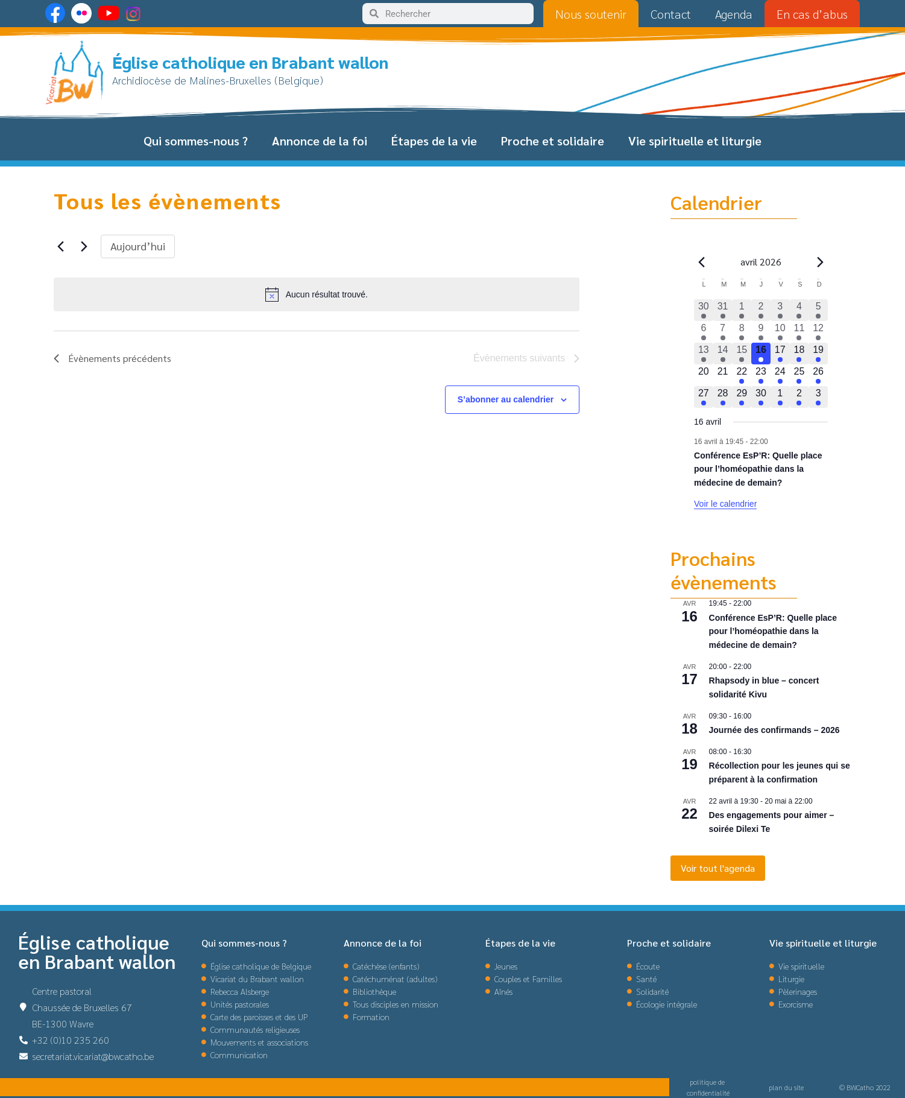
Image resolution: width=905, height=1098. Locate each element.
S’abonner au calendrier (506, 399)
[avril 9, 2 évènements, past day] (761, 332)
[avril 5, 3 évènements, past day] (818, 310)
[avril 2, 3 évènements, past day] (761, 310)
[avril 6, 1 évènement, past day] (703, 332)
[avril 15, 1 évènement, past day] (741, 353)
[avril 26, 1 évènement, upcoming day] (818, 375)
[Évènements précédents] (61, 246)
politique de (708, 1082)
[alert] (317, 294)
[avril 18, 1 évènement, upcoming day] (799, 353)
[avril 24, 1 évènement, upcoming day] (780, 375)
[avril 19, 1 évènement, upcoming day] (818, 353)
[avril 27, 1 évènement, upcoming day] (703, 397)
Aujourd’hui (137, 246)
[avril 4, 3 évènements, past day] (799, 310)
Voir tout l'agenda (718, 868)
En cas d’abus (812, 14)
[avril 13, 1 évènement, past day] (703, 353)
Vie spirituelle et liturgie (695, 140)
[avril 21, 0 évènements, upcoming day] (723, 375)
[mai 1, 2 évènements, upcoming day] (780, 397)
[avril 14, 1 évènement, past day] (723, 353)
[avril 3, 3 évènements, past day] (780, 310)
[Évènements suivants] (84, 246)
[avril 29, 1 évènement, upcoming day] (741, 397)
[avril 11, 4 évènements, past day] (799, 332)
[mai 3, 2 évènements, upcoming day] (818, 397)
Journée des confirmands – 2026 (774, 730)
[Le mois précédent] (820, 262)
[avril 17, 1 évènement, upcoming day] (780, 353)
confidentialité (708, 1092)
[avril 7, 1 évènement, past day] (723, 332)
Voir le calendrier (725, 504)
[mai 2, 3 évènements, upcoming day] (799, 397)
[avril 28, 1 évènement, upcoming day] (723, 397)
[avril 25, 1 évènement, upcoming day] (799, 375)
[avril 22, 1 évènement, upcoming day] (741, 375)
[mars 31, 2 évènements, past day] (723, 310)
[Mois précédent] (701, 262)
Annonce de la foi (319, 140)
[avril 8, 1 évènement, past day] (741, 332)
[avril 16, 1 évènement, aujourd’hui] (761, 353)
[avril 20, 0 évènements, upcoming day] (703, 375)
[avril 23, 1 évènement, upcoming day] (761, 375)
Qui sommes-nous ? (195, 140)
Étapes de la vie (434, 140)
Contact (671, 14)
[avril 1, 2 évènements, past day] (741, 310)
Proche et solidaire (552, 140)
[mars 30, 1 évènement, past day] (703, 310)
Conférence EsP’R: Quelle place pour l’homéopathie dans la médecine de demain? (758, 469)
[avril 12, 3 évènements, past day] (818, 332)
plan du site (786, 1087)
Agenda (733, 14)
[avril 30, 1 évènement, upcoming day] (761, 397)
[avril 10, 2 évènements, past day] (780, 332)
